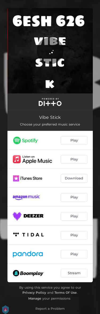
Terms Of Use (65, 293)
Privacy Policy (34, 293)
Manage (34, 298)
